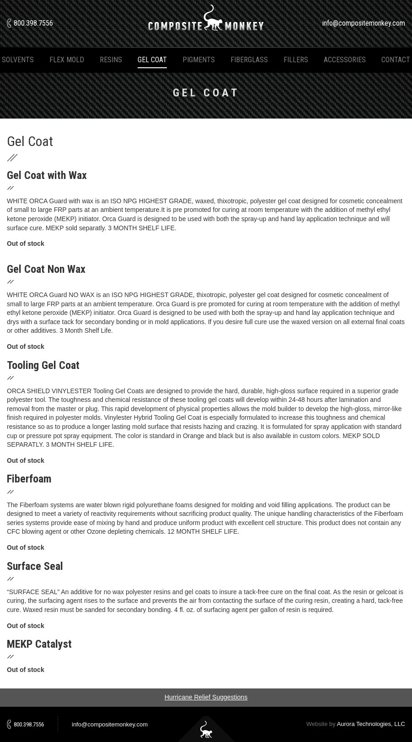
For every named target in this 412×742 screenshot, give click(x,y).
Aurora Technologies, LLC (371, 723)
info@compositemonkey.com (363, 23)
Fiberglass (249, 59)
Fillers (296, 59)
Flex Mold (66, 59)
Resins (111, 59)
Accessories (345, 59)
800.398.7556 (33, 23)
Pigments (198, 59)
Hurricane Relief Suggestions (206, 697)
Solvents (18, 59)
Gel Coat (152, 59)
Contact (395, 59)
